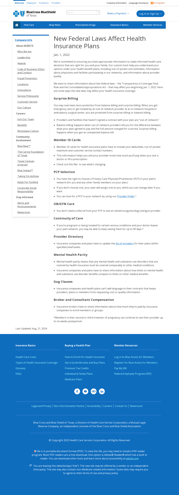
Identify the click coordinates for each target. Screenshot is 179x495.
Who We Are (24, 51)
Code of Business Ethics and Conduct (31, 71)
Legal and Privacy (41, 406)
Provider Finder (126, 196)
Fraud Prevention (27, 78)
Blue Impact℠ (25, 170)
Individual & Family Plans (79, 373)
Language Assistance (139, 3)
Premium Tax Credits (77, 368)
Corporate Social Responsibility (26, 189)
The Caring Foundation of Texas (30, 153)
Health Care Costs (26, 357)
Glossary (20, 368)
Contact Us (121, 406)
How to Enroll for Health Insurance (85, 357)
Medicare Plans (73, 379)
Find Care (29, 24)
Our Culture (24, 107)
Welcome (19, 3)
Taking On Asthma (28, 176)
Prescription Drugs (85, 24)
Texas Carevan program (25, 162)
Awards (21, 63)
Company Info (23, 40)
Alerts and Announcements (26, 204)
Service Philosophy (28, 96)
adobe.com (132, 458)
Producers (44, 3)
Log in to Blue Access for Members (134, 357)
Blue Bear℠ (24, 146)
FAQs (18, 373)
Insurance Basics (119, 24)
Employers (31, 3)
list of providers (125, 243)
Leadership (23, 57)
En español (159, 3)
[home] (16, 25)
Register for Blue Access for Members (136, 362)
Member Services (152, 24)
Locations (23, 84)
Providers (56, 3)
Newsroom (23, 212)
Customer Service (27, 101)
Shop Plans (55, 24)
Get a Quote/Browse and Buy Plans (85, 362)
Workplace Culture (28, 131)
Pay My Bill (120, 368)
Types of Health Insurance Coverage (36, 362)
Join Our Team (25, 119)
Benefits (22, 125)
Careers (107, 406)
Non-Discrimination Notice (69, 406)
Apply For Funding (27, 182)
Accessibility (94, 406)
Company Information (117, 3)
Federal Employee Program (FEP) (132, 373)
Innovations (24, 90)
